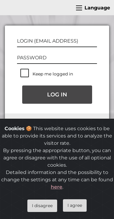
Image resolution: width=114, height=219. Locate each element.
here (56, 187)
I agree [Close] (74, 205)
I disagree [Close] (42, 205)
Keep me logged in (53, 74)
